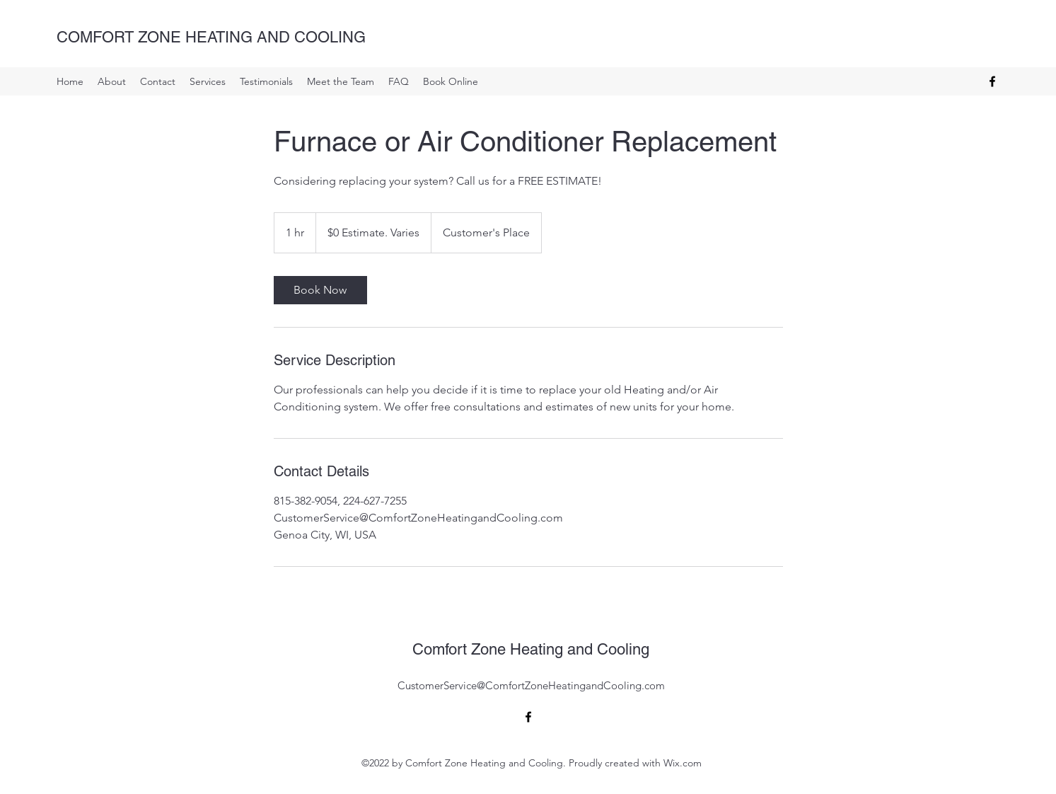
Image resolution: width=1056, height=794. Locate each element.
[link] (320, 290)
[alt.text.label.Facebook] (992, 81)
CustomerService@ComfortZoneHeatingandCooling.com (531, 685)
